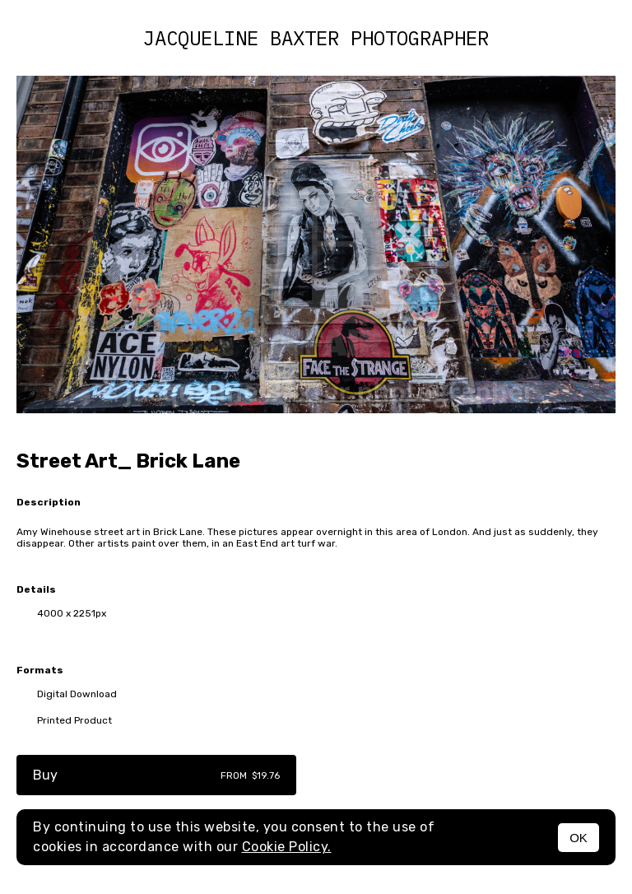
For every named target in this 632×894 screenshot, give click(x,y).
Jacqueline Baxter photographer (316, 38)
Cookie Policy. (287, 846)
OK (578, 838)
